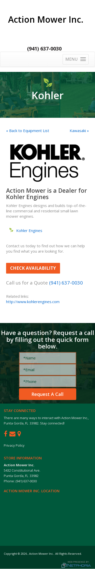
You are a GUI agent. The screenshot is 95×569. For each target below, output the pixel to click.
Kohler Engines (29, 230)
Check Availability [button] (33, 268)
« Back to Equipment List (27, 130)
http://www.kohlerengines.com (33, 301)
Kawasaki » (79, 130)
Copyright (10, 553)
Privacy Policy (14, 445)
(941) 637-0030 (44, 48)
